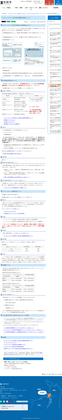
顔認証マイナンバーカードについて (55, 98)
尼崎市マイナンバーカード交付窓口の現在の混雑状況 (18, 348)
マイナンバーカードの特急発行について (55, 61)
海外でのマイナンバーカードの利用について (55, 94)
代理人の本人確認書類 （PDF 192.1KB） (13, 153)
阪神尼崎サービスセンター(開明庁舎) (12, 123)
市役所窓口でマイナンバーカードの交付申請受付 (14, 213)
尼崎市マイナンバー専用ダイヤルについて (55, 114)
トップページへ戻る (58, 374)
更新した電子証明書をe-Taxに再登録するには (17, 177)
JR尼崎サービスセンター (9, 121)
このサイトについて (5, 397)
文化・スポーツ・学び (31, 8)
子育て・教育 (18, 7)
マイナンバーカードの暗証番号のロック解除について (15, 187)
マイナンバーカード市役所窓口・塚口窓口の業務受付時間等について (18, 117)
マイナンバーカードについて (33, 13)
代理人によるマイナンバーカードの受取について (55, 73)
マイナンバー (23, 13)
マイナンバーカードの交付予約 (55, 81)
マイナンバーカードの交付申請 (55, 47)
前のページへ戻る (47, 374)
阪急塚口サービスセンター (9, 119)
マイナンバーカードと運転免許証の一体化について (55, 102)
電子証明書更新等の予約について (55, 77)
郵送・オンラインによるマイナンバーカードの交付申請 (55, 52)
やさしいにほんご (38, 2)
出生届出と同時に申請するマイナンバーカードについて (55, 66)
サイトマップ (14, 397)
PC (17, 401)
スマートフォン (24, 401)
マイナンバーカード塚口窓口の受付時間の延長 (14, 346)
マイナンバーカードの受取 (55, 69)
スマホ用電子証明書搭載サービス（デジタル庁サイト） (19, 327)
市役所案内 (3, 395)
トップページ (10, 13)
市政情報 (55, 7)
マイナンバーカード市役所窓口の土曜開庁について (14, 344)
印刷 (25, 21)
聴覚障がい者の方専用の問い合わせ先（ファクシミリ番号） (55, 126)
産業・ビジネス (43, 7)
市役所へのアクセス (12, 395)
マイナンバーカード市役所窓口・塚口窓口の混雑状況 (55, 131)
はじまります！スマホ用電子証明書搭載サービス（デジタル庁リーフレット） (24, 329)
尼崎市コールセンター (8, 406)
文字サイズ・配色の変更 (26, 1)
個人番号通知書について (54, 110)
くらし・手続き (6, 7)
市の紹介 (21, 395)
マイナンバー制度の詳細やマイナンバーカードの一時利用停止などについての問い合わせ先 (55, 120)
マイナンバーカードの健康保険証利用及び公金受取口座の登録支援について (55, 107)
